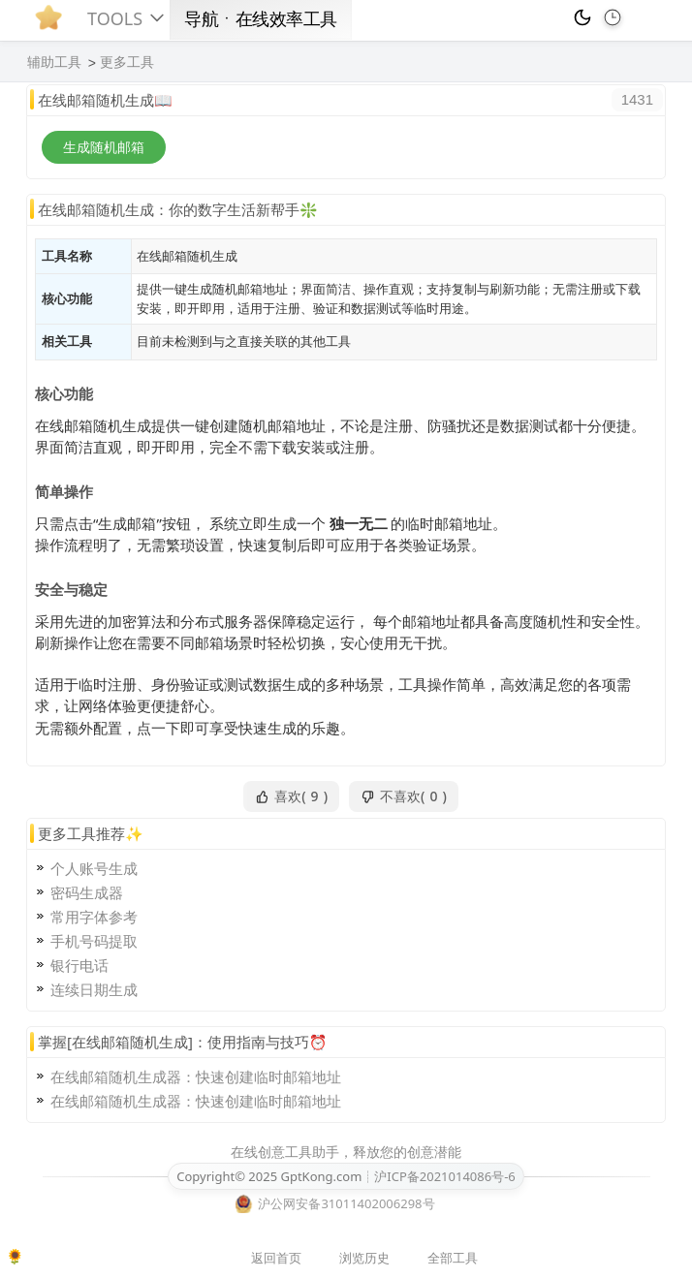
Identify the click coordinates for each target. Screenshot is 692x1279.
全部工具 (452, 1257)
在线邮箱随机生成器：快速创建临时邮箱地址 (195, 1076)
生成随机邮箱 (103, 147)
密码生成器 (86, 892)
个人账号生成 (94, 868)
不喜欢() (404, 796)
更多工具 (127, 62)
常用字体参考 (94, 916)
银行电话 (79, 965)
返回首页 (276, 1257)
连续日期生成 (94, 989)
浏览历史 (364, 1257)
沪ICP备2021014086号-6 (444, 1176)
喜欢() (291, 796)
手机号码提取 (94, 941)
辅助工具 (54, 62)
